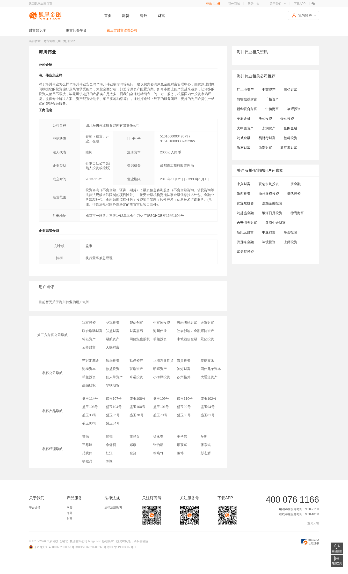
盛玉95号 (113, 415)
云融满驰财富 (187, 323)
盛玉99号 (184, 407)
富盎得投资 (245, 252)
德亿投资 (294, 194)
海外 (143, 16)
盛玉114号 (90, 398)
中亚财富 (269, 232)
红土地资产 (245, 89)
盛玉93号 (89, 415)
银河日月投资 (272, 213)
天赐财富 (112, 347)
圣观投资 (112, 323)
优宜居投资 (245, 203)
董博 (180, 453)
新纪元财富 (245, 232)
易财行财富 (267, 138)
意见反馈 (313, 523)
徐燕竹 (158, 453)
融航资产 (112, 339)
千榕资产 (272, 99)
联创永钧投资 (269, 184)
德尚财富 (297, 213)
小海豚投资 (161, 377)
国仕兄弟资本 (211, 369)
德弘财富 (290, 89)
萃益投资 (89, 377)
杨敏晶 (87, 461)
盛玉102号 (208, 398)
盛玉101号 (161, 407)
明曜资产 (160, 369)
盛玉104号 (114, 407)
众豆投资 (287, 119)
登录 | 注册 (213, 3)
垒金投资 (290, 232)
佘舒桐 (111, 445)
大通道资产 (209, 377)
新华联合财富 (247, 109)
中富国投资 (161, 323)
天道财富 (207, 323)
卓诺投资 (136, 377)
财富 (161, 16)
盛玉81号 (208, 415)
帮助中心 (253, 3)
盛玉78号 (137, 415)
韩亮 (109, 436)
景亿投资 (207, 339)
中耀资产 (269, 89)
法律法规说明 (113, 507)
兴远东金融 (245, 242)
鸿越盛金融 (245, 213)
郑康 (133, 445)
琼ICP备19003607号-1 (121, 547)
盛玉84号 (113, 423)
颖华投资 (112, 361)
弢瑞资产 (136, 369)
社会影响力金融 (189, 331)
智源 (85, 436)
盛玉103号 (90, 407)
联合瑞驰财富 (92, 331)
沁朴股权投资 (269, 194)
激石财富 (243, 148)
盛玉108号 (137, 398)
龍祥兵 (135, 436)
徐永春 (158, 436)
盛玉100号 (137, 407)
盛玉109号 (161, 398)
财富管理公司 (52, 41)
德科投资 (290, 138)
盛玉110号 (185, 398)
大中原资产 (245, 128)
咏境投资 (269, 242)
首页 (108, 16)
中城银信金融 (187, 339)
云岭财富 (89, 347)
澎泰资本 (89, 369)
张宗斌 (206, 445)
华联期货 (112, 385)
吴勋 (204, 436)
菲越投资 (160, 339)
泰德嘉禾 (207, 361)
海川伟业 (160, 331)
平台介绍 (35, 507)
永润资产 (269, 128)
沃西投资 (243, 194)
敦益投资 (112, 369)
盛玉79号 (160, 415)
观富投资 (89, 323)
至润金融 (243, 119)
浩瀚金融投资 (272, 203)
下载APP (299, 3)
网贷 (126, 16)
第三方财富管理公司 (122, 30)
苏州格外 (183, 377)
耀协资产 (207, 331)
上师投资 (290, 242)
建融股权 (89, 385)
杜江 (109, 453)
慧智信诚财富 (247, 99)
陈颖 (109, 461)
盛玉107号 (114, 398)
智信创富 (136, 323)
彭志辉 (206, 453)
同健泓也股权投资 (141, 339)
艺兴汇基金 (90, 361)
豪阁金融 (290, 128)
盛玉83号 (89, 423)
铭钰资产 (89, 339)
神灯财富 (183, 369)
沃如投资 (265, 119)
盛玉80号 (184, 415)
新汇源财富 (288, 148)
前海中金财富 (275, 223)
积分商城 (234, 3)
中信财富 (272, 109)
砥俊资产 (136, 361)
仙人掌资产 (114, 377)
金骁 (133, 453)
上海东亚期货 (163, 361)
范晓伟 (87, 453)
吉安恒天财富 (247, 223)
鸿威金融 (243, 138)
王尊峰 (87, 445)
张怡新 (158, 445)
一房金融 (294, 184)
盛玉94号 (208, 407)
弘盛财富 (112, 331)
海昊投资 (183, 361)
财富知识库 (37, 30)
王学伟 (182, 436)
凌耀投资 (294, 109)
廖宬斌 (182, 445)
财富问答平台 (76, 30)
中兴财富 (243, 184)
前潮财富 (265, 148)
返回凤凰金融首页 (40, 3)
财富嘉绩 (136, 331)
